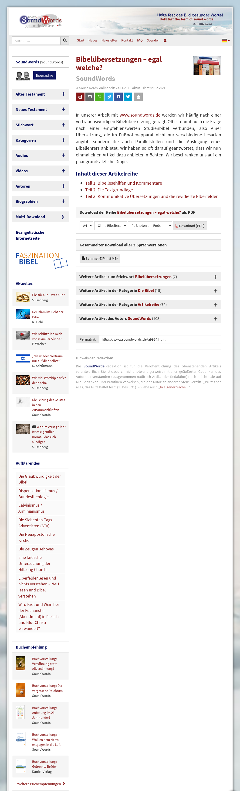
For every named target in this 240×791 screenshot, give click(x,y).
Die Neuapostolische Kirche (38, 497)
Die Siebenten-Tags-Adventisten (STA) (32, 486)
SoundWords (139, 318)
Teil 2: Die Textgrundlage (109, 190)
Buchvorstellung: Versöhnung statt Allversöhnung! (36, 593)
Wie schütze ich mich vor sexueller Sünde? (39, 321)
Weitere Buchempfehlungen (41, 710)
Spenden (153, 40)
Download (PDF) (190, 225)
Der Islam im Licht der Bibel (39, 298)
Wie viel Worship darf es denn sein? (41, 364)
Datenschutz (220, 756)
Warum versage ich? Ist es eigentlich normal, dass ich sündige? (41, 418)
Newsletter (109, 40)
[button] (226, 40)
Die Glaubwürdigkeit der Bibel (39, 457)
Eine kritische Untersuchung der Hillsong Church (38, 514)
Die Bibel (146, 290)
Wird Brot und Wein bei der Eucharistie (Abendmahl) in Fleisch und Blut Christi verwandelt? (38, 549)
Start (80, 40)
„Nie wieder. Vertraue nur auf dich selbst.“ (39, 342)
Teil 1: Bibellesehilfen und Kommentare (123, 183)
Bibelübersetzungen (153, 276)
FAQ (140, 40)
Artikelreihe (148, 304)
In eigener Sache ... (174, 387)
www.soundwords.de (140, 115)
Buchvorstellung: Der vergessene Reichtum (39, 617)
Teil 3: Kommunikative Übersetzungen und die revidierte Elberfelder (151, 196)
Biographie (44, 74)
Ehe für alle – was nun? (40, 279)
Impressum (221, 749)
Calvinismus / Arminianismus (39, 477)
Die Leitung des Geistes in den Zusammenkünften (40, 389)
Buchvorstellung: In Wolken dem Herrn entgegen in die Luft (38, 669)
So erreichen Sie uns (215, 736)
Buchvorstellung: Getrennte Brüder (36, 693)
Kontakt (127, 40)
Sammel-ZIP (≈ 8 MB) (100, 258)
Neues (92, 40)
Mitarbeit (223, 769)
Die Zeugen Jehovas (32, 504)
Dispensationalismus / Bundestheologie (34, 466)
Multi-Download (28, 207)
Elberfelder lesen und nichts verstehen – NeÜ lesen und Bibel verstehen (38, 529)
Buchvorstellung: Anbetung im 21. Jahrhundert (36, 642)
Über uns (223, 743)
